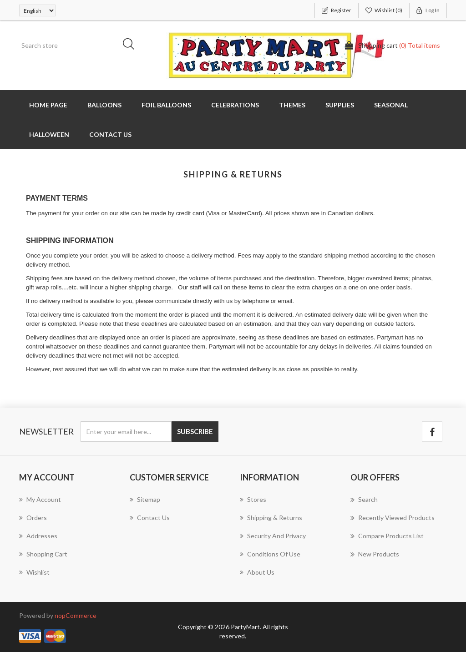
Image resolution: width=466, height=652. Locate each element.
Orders (33, 517)
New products (374, 554)
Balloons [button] (104, 105)
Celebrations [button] (235, 105)
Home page (48, 105)
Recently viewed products (392, 517)
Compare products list (387, 536)
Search (364, 499)
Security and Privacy (273, 536)
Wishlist (34, 572)
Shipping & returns (271, 517)
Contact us (110, 134)
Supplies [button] (339, 105)
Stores (253, 499)
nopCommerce (75, 615)
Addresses (38, 536)
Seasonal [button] (391, 105)
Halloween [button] (49, 134)
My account (40, 499)
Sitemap (145, 499)
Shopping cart (43, 554)
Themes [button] (292, 105)
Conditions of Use (270, 554)
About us (257, 572)
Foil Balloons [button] (166, 105)
